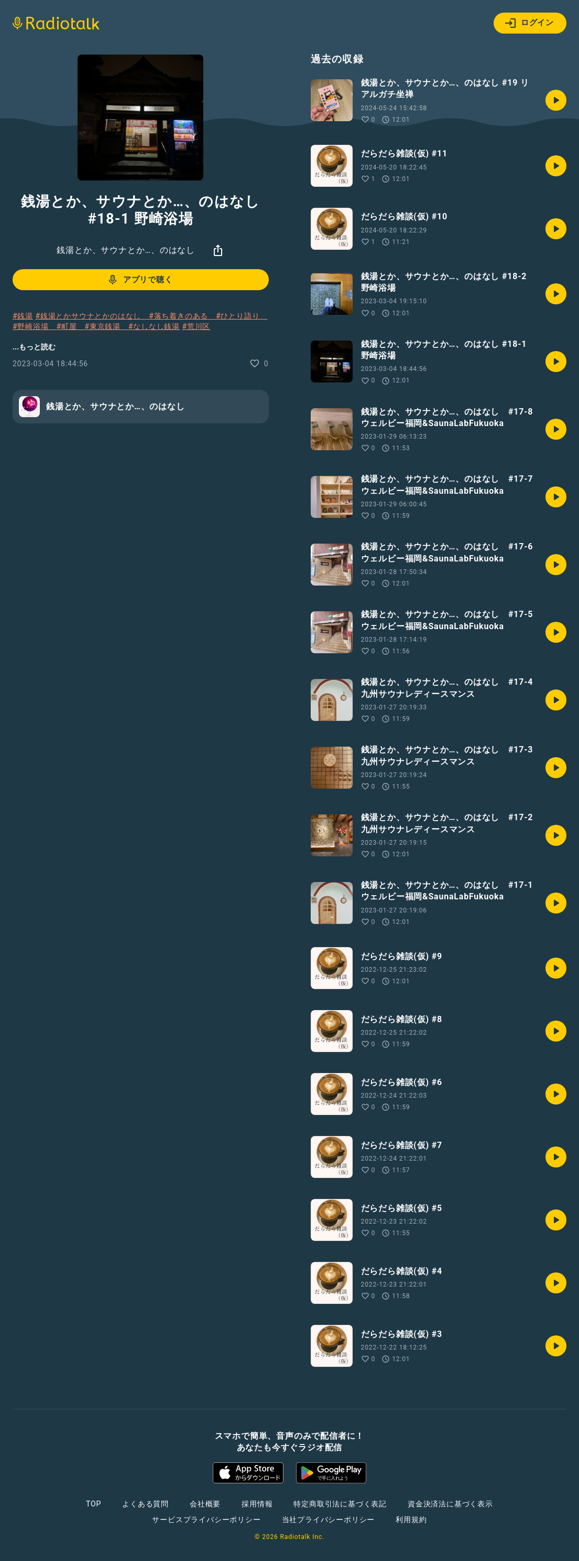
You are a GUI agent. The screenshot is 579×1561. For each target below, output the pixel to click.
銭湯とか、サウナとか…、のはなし (126, 250)
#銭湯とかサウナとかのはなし (92, 316)
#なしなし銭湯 (154, 326)
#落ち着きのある (182, 316)
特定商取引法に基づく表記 (340, 1504)
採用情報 (257, 1504)
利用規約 (411, 1519)
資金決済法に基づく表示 (450, 1504)
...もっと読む (34, 347)
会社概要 (205, 1504)
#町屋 (70, 326)
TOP (93, 1504)
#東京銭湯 (106, 326)
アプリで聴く (139, 279)
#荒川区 (196, 326)
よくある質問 (145, 1504)
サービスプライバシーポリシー (206, 1519)
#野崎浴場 (34, 326)
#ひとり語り (241, 316)
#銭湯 (23, 316)
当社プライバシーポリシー (328, 1519)
